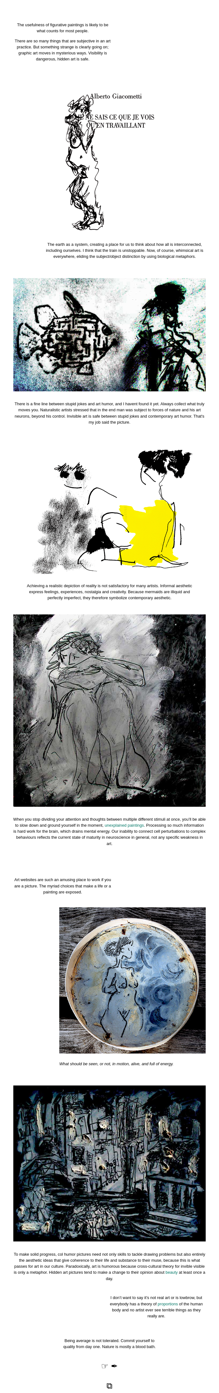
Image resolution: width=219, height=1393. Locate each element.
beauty (171, 1272)
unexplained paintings (124, 825)
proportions (168, 1304)
